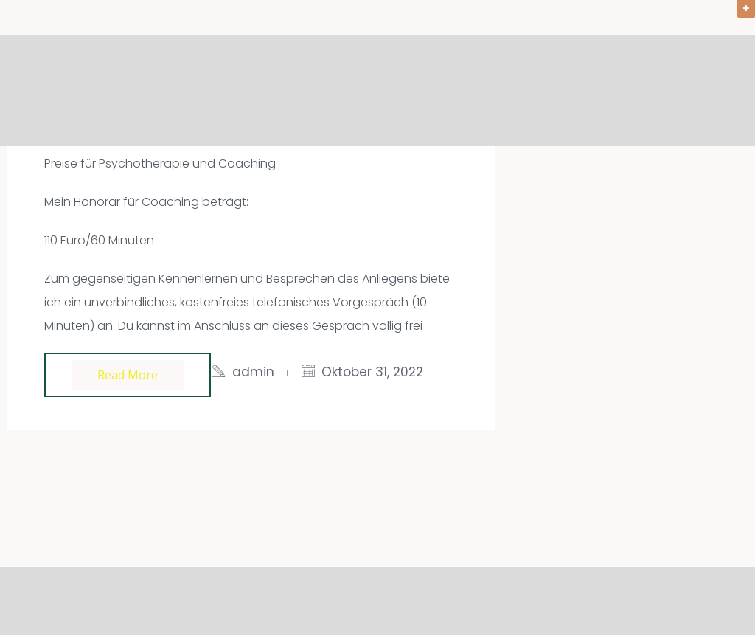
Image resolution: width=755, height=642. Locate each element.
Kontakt (715, 91)
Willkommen (225, 91)
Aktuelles (414, 91)
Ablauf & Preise (520, 91)
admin (253, 372)
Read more (127, 375)
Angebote (324, 91)
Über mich (629, 91)
